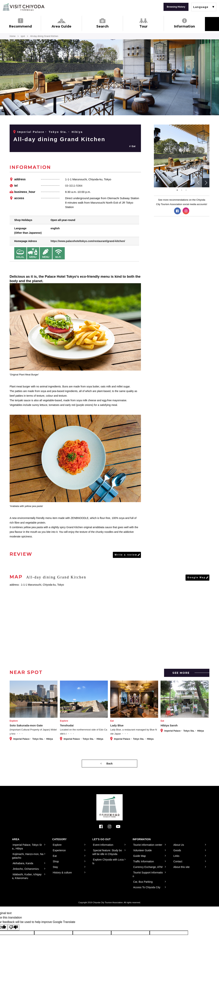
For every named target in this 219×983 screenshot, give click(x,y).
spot (23, 36)
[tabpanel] (181, 156)
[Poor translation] (13, 927)
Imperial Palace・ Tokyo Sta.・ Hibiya (50, 131)
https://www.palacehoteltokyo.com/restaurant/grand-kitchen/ (87, 241)
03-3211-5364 (73, 185)
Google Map (196, 577)
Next (205, 182)
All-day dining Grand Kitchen (59, 139)
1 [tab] (177, 190)
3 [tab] (186, 190)
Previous (198, 182)
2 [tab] (181, 190)
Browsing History (176, 7)
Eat (133, 146)
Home (13, 36)
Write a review (126, 554)
